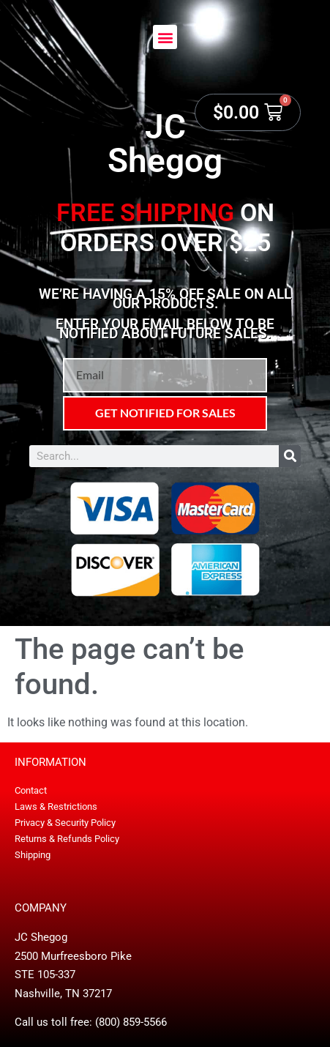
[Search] (290, 456)
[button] (165, 37)
